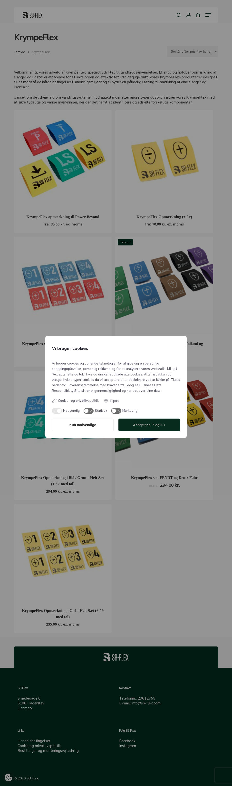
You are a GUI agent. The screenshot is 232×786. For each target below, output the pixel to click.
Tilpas (111, 400)
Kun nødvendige (82, 425)
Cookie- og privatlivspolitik (75, 400)
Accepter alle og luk (149, 425)
